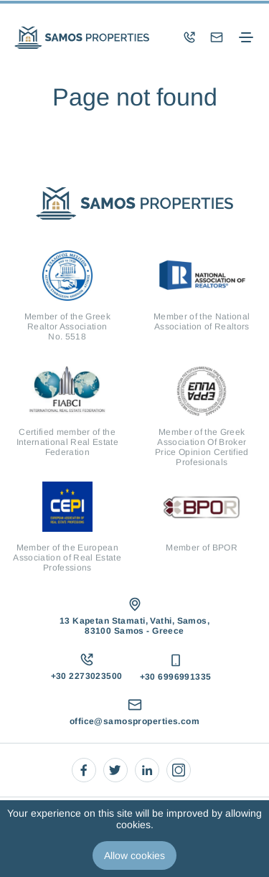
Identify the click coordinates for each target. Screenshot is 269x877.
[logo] (81, 38)
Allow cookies (134, 855)
